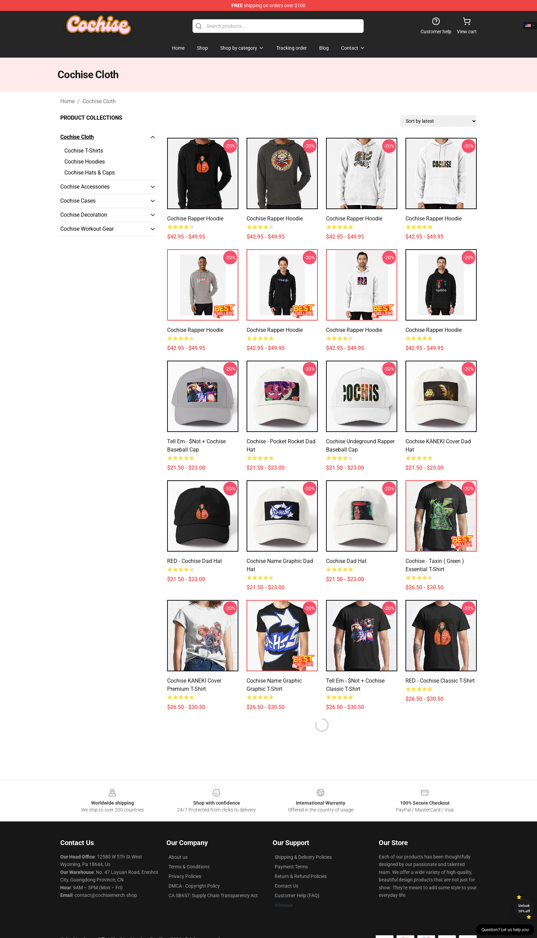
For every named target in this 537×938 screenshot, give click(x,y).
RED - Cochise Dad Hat (194, 561)
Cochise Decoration (83, 215)
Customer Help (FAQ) (297, 895)
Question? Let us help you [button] (505, 929)
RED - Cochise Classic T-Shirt (440, 680)
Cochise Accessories (85, 186)
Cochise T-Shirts (83, 150)
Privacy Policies (184, 876)
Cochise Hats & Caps (89, 172)
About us (178, 857)
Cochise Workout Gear (87, 229)
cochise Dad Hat (346, 561)
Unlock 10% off (524, 908)
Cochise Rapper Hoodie (195, 218)
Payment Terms (291, 866)
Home (67, 101)
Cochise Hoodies (84, 161)
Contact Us (286, 886)
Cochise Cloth (99, 101)
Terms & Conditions (189, 866)
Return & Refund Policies (301, 876)
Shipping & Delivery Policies (303, 857)
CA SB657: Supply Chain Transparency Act (213, 895)
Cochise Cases (78, 200)
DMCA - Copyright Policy (194, 886)
